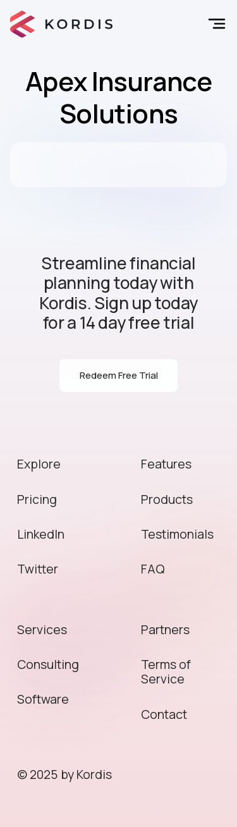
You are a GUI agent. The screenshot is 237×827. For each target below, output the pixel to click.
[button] (214, 24)
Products (167, 499)
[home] (61, 24)
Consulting (48, 664)
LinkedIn (40, 533)
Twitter (37, 568)
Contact (164, 714)
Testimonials (177, 533)
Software (43, 699)
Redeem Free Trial (119, 375)
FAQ (153, 568)
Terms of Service (166, 671)
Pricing (37, 499)
